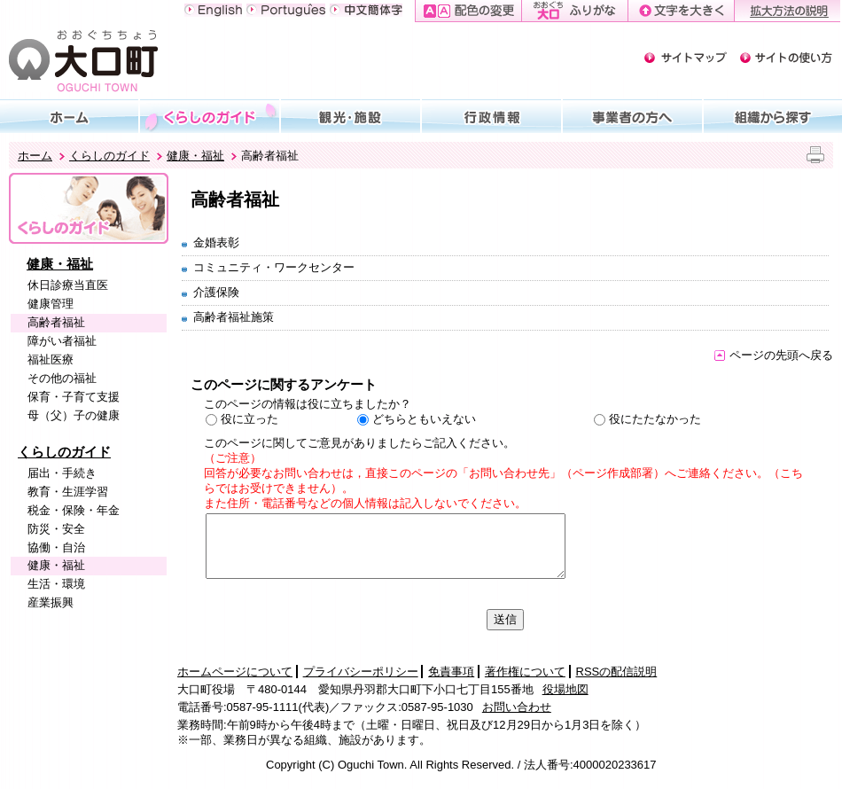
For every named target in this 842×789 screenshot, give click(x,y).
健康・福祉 (195, 155)
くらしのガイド (109, 155)
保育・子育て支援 (73, 396)
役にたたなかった (655, 419)
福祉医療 (50, 359)
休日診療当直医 (67, 285)
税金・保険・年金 (73, 510)
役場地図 (565, 689)
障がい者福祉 (62, 341)
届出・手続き (62, 473)
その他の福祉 (62, 378)
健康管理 (50, 303)
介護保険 (216, 292)
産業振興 (50, 602)
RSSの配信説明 (617, 671)
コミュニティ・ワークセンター (274, 267)
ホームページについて (234, 671)
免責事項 (451, 671)
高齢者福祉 (56, 322)
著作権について (525, 671)
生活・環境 (56, 583)
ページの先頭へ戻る (773, 355)
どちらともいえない (424, 419)
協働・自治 (56, 547)
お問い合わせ (516, 707)
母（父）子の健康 (73, 415)
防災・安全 (56, 528)
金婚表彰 (216, 242)
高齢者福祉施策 (233, 317)
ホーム (35, 155)
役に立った (249, 419)
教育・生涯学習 (67, 491)
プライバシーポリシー (360, 671)
